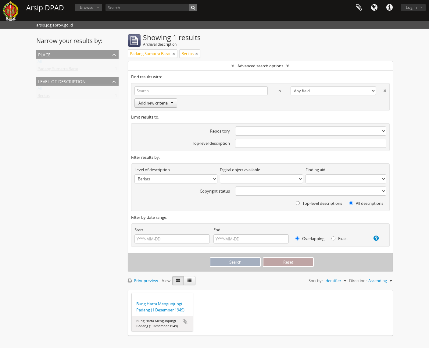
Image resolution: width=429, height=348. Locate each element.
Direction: (357, 280)
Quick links (389, 7)
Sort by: (316, 280)
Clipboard (358, 7)
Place (44, 54)
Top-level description (211, 143)
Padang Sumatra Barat (58, 70)
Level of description (62, 81)
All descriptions (366, 203)
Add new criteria (155, 103)
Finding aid (315, 169)
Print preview (143, 280)
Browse (86, 7)
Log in (411, 7)
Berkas (44, 97)
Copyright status (215, 191)
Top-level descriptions (319, 203)
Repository (220, 131)
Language (374, 7)
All (40, 63)
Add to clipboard (185, 321)
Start (138, 230)
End (216, 230)
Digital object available (240, 169)
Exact (339, 238)
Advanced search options (260, 66)
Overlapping (309, 238)
